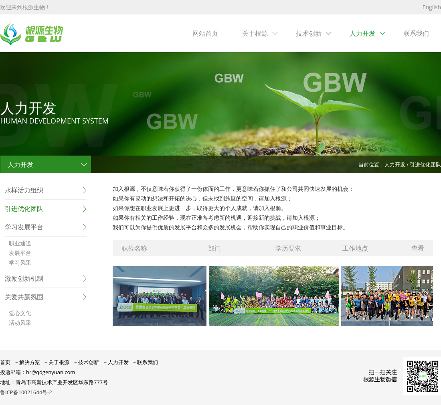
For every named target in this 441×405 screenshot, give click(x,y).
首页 (5, 362)
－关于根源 (56, 362)
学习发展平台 (24, 227)
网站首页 (205, 33)
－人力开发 (116, 362)
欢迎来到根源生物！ (25, 7)
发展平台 (20, 253)
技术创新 (309, 33)
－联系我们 (145, 362)
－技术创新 (86, 362)
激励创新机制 (24, 278)
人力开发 (362, 33)
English (432, 7)
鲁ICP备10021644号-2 (26, 392)
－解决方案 (27, 362)
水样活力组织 (24, 190)
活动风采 (20, 322)
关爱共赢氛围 (24, 296)
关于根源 (255, 33)
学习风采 (20, 262)
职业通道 (20, 243)
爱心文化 (20, 313)
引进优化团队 (24, 208)
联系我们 (416, 33)
